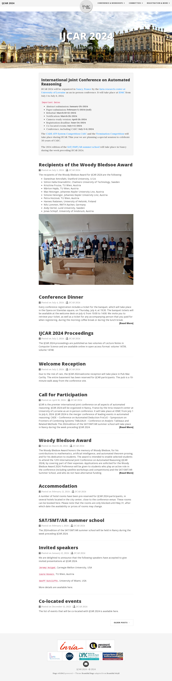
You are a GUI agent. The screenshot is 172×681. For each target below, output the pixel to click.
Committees (135, 6)
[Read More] (126, 323)
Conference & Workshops (110, 6)
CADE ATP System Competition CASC (66, 133)
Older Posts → (122, 622)
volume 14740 (46, 349)
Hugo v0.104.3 (58, 673)
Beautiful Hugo (88, 673)
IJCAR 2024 (8, 5)
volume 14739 (118, 346)
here (57, 502)
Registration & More (157, 6)
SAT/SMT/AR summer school (83, 146)
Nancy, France (83, 89)
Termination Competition (110, 133)
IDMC (122, 92)
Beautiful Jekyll (113, 673)
